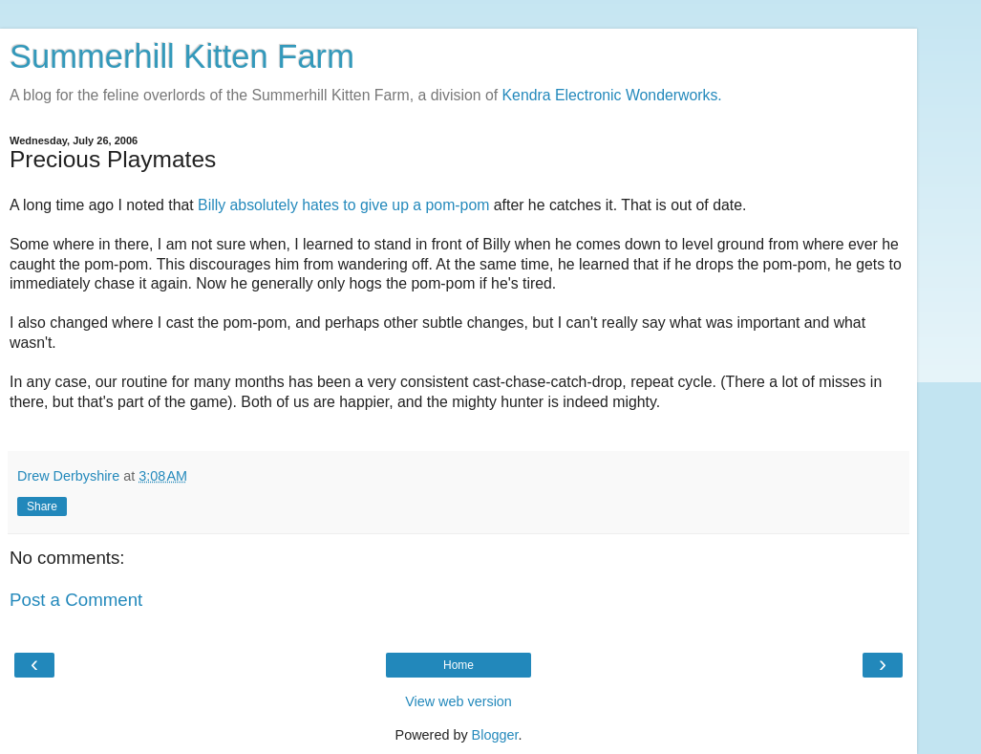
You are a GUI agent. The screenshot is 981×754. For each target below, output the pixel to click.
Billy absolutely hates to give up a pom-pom (343, 205)
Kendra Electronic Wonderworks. (612, 95)
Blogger (495, 735)
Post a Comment (76, 600)
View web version (458, 701)
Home (458, 665)
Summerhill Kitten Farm (182, 56)
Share (42, 506)
